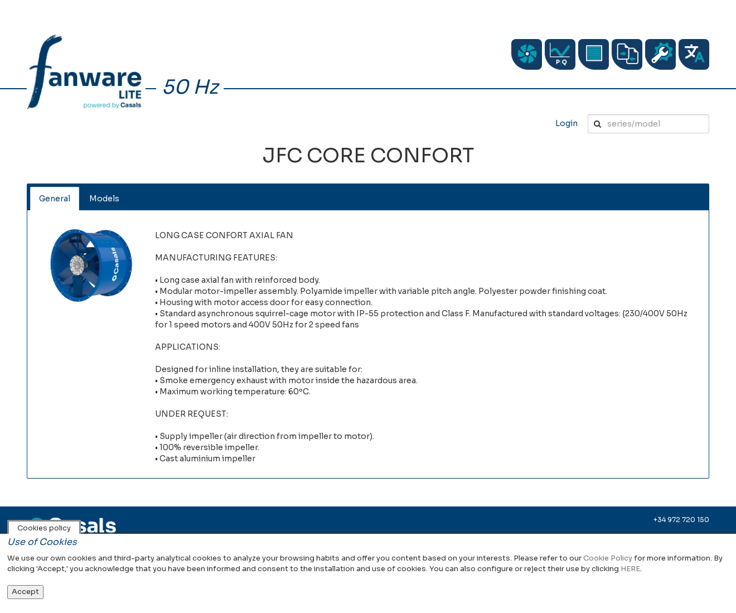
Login (566, 123)
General (54, 199)
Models (104, 199)
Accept (25, 591)
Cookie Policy (607, 558)
